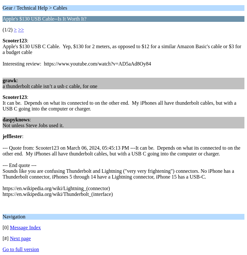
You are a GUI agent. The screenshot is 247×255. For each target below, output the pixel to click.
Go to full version (21, 249)
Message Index (25, 227)
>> (21, 29)
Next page (20, 238)
